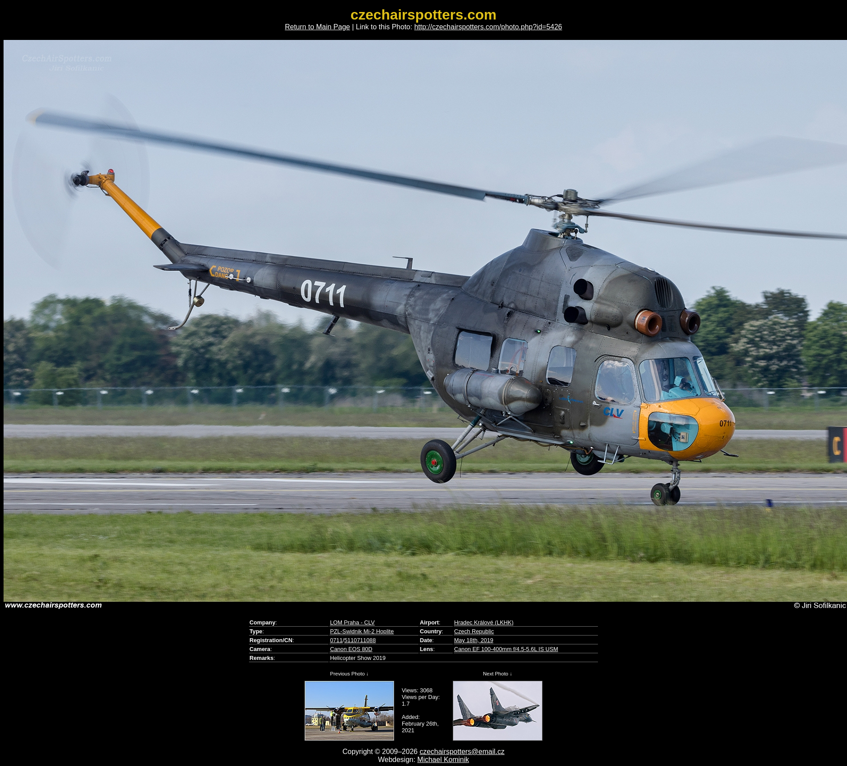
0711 (336, 640)
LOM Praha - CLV (352, 622)
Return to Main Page (317, 27)
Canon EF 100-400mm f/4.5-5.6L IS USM (506, 649)
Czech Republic (474, 631)
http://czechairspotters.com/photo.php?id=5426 (488, 27)
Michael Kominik (443, 759)
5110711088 (360, 640)
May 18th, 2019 (473, 640)
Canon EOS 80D (351, 649)
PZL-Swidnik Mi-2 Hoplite (362, 631)
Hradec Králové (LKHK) (484, 622)
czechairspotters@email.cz (462, 751)
